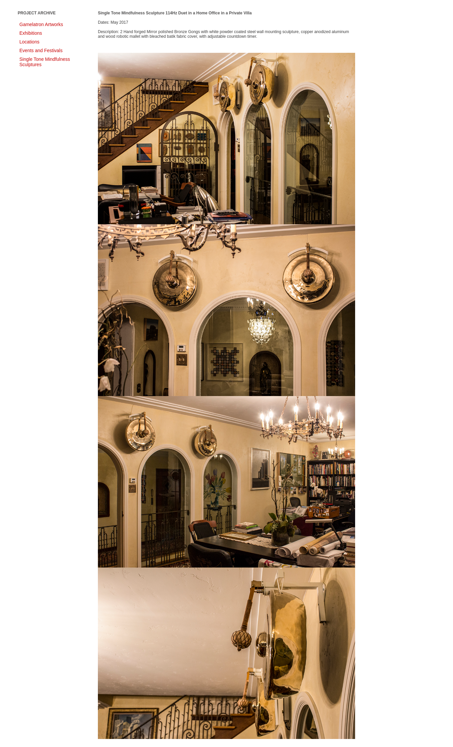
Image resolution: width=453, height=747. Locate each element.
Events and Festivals (40, 50)
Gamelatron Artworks (41, 24)
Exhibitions (30, 33)
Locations (29, 41)
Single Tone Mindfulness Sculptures (44, 61)
